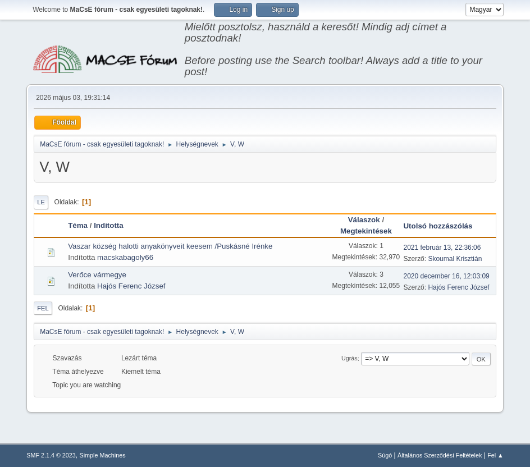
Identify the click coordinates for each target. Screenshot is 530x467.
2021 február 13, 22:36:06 (442, 247)
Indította (109, 225)
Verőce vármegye (97, 275)
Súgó (385, 455)
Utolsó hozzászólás (442, 226)
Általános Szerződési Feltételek (439, 455)
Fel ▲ (495, 455)
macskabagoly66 (125, 257)
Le (41, 202)
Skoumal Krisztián (455, 259)
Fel (43, 308)
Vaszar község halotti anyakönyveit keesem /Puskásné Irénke (170, 246)
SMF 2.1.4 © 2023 (51, 455)
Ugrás (349, 358)
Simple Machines (103, 455)
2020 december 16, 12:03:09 (446, 276)
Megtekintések (366, 231)
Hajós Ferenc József (131, 286)
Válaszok (364, 220)
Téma (78, 225)
